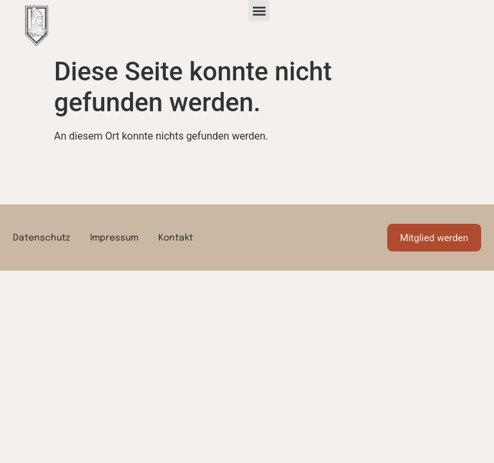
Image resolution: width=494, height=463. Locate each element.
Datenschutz (41, 237)
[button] (259, 10)
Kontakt (175, 237)
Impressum (114, 237)
